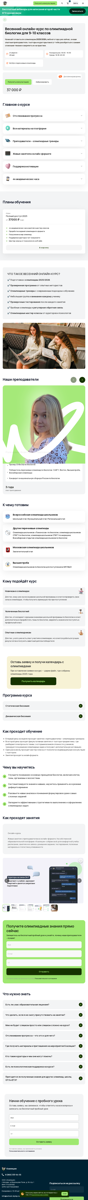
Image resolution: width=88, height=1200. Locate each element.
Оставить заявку (44, 1142)
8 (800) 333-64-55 (11, 1174)
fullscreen (80, 860)
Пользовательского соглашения (46, 978)
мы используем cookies (40, 1195)
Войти (76, 3)
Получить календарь (33, 681)
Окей (64, 1194)
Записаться (77, 11)
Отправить (44, 971)
